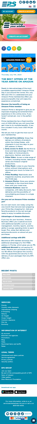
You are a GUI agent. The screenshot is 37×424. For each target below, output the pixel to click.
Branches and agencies (9, 335)
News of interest (7, 375)
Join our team (6, 371)
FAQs (3, 342)
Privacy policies (7, 359)
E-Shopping (5, 311)
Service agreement (8, 357)
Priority (4, 305)
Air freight (5, 316)
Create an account (18, 36)
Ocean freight (6, 318)
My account (8, 11)
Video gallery (6, 377)
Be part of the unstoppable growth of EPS (16, 373)
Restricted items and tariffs (11, 344)
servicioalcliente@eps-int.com (14, 403)
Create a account (26, 11)
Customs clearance (8, 320)
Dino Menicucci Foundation (11, 379)
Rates (3, 346)
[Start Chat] (33, 420)
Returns (4, 313)
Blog (3, 339)
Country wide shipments (10, 307)
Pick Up (4, 322)
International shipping (9, 309)
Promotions (5, 337)
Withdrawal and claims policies (12, 355)
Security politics (7, 361)
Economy (4, 324)
